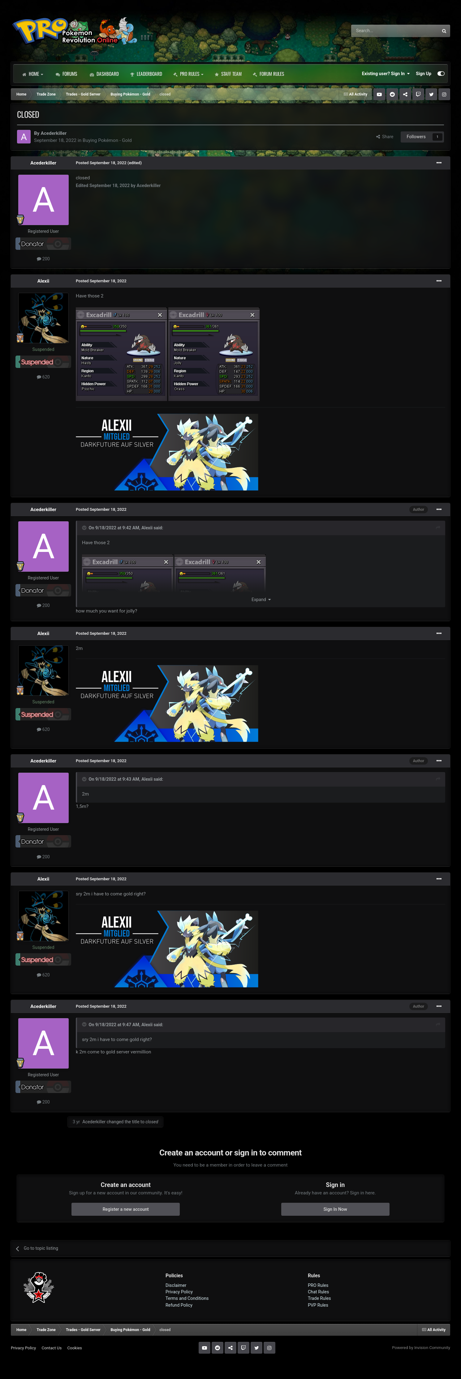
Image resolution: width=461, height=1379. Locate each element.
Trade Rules (319, 1298)
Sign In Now (335, 1209)
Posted (101, 162)
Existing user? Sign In (386, 73)
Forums (66, 73)
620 (43, 376)
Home (32, 73)
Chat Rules (318, 1291)
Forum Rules (268, 73)
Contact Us (51, 1348)
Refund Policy (179, 1305)
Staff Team (228, 73)
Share (385, 136)
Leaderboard (146, 73)
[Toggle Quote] (85, 527)
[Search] (378, 31)
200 (43, 258)
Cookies (74, 1348)
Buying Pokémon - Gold (107, 140)
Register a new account (126, 1209)
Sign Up (423, 73)
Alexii (43, 281)
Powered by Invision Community (421, 1347)
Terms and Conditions (187, 1298)
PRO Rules (188, 73)
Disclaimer (176, 1285)
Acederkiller (54, 133)
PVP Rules (318, 1305)
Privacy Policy (179, 1291)
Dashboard (104, 73)
